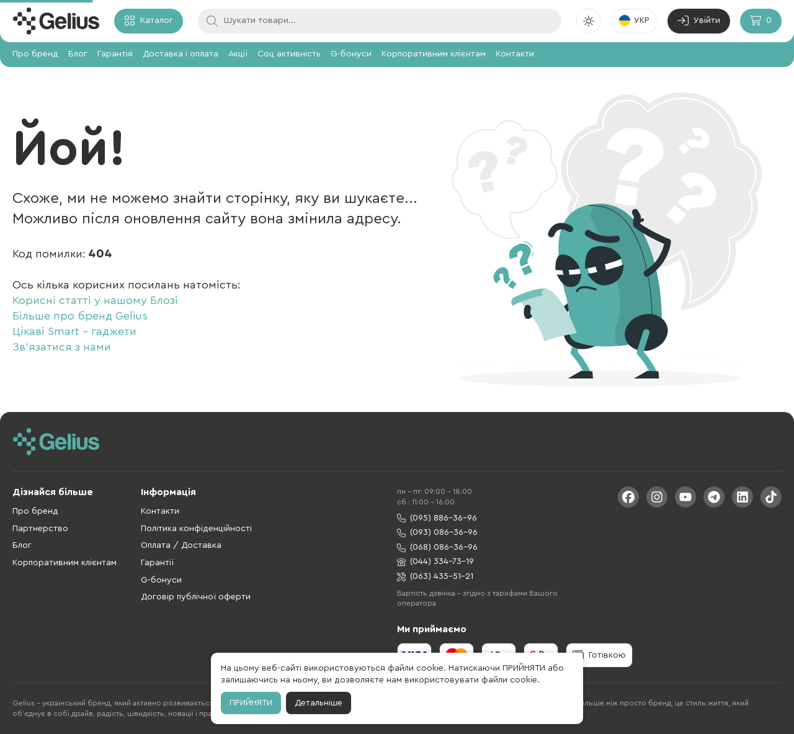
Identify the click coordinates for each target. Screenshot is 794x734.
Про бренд (35, 54)
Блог (77, 54)
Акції (238, 54)
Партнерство (40, 528)
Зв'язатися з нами (61, 346)
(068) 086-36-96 (437, 547)
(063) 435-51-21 (435, 576)
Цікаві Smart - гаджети (74, 331)
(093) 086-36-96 (437, 532)
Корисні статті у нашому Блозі (95, 300)
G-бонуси (351, 54)
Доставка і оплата (180, 54)
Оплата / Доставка (181, 545)
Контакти (515, 54)
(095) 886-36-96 (437, 518)
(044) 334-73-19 (435, 561)
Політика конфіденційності (196, 528)
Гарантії (157, 562)
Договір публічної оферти (196, 597)
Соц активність (289, 54)
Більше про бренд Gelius (80, 315)
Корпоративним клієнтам (433, 54)
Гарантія (115, 54)
